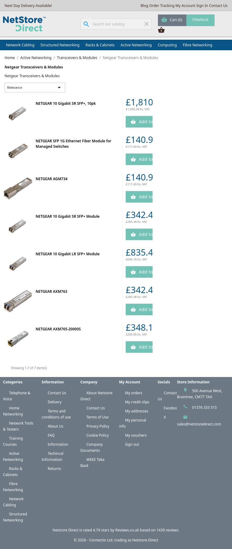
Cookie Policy (97, 435)
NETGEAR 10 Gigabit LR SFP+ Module (67, 253)
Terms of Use (97, 417)
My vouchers (136, 435)
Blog (144, 5)
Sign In (202, 5)
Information (58, 444)
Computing (167, 45)
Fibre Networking (197, 45)
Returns (54, 468)
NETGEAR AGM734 (51, 178)
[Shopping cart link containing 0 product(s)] (186, 20)
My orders (133, 392)
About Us (55, 426)
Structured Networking (59, 45)
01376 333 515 (204, 407)
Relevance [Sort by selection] (35, 87)
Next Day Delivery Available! (28, 5)
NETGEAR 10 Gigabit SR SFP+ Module (68, 216)
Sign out (132, 444)
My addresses (136, 411)
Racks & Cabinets (99, 45)
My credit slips (137, 402)
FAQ (51, 435)
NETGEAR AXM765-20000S (58, 329)
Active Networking (136, 45)
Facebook (172, 408)
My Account (185, 5)
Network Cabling (20, 45)
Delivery (55, 402)
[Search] (116, 24)
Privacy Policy (97, 426)
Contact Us (218, 5)
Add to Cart (145, 121)
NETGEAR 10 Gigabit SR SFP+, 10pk (66, 103)
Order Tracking (162, 5)
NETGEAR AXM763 (51, 291)
